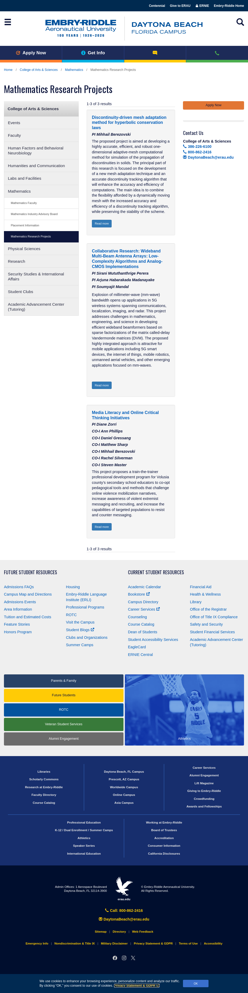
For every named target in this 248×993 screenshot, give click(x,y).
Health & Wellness (205, 594)
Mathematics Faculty (24, 203)
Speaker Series (84, 845)
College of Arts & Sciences (39, 70)
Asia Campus (124, 802)
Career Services (144, 609)
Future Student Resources (30, 572)
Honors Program (18, 632)
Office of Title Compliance (214, 617)
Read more (102, 223)
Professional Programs (85, 607)
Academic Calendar (144, 587)
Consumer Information (164, 845)
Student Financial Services (212, 632)
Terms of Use (188, 943)
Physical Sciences (24, 248)
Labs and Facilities (24, 178)
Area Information (18, 609)
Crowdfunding (204, 798)
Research (16, 261)
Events (14, 122)
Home (8, 70)
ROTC (71, 615)
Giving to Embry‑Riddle (204, 790)
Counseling (137, 617)
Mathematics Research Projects (31, 236)
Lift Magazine (204, 783)
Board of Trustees (164, 830)
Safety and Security (206, 624)
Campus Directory (143, 602)
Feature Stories (17, 624)
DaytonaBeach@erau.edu (208, 157)
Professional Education (84, 822)
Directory (119, 931)
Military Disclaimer (114, 943)
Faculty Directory (44, 794)
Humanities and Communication (36, 165)
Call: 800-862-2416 (124, 910)
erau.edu (124, 889)
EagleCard (137, 647)
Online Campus (124, 794)
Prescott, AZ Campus (124, 779)
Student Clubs (20, 291)
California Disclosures (164, 853)
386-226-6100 (197, 146)
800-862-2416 (197, 152)
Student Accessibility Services (153, 639)
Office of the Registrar (208, 609)
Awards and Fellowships (204, 806)
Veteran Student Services (63, 724)
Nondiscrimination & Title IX (74, 943)
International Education (84, 853)
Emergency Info (37, 943)
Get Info (93, 52)
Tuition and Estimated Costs (27, 617)
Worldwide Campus (124, 787)
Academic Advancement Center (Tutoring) (36, 306)
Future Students (64, 695)
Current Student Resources (156, 572)
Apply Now (31, 52)
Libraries (43, 771)
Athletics (84, 838)
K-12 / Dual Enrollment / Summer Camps (84, 830)
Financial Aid (201, 587)
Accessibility (213, 943)
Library (196, 602)
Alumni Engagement (63, 739)
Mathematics (74, 70)
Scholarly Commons (43, 779)
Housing (73, 587)
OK (196, 983)
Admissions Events (20, 602)
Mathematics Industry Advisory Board (34, 214)
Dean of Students (142, 632)
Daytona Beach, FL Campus (124, 771)
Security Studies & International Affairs (36, 276)
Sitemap (101, 931)
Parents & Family (63, 681)
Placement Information (25, 225)
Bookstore (139, 594)
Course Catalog (141, 624)
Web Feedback (142, 931)
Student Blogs (80, 630)
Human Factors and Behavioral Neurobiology (35, 150)
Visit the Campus (80, 622)
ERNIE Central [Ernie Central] (140, 655)
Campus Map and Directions (28, 594)
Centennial (157, 6)
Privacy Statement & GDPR (137, 985)
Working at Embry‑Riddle (164, 822)
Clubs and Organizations (87, 637)
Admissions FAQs (19, 587)
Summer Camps (79, 645)
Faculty (14, 135)
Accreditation (164, 838)
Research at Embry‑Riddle (44, 787)
